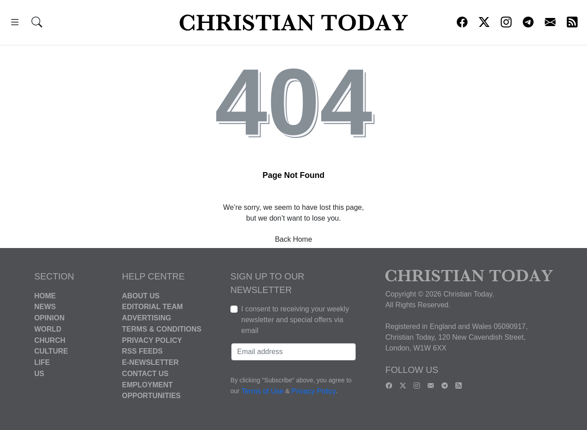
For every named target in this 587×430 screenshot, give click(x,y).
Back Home (293, 239)
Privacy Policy (152, 340)
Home (45, 295)
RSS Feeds (142, 351)
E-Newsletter (150, 362)
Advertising (146, 318)
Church (49, 340)
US (39, 373)
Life (42, 362)
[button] (14, 23)
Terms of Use (262, 391)
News (45, 306)
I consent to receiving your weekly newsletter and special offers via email (295, 319)
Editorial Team (152, 306)
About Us (141, 295)
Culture (51, 351)
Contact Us (145, 373)
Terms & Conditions (162, 329)
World (47, 329)
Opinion (49, 318)
